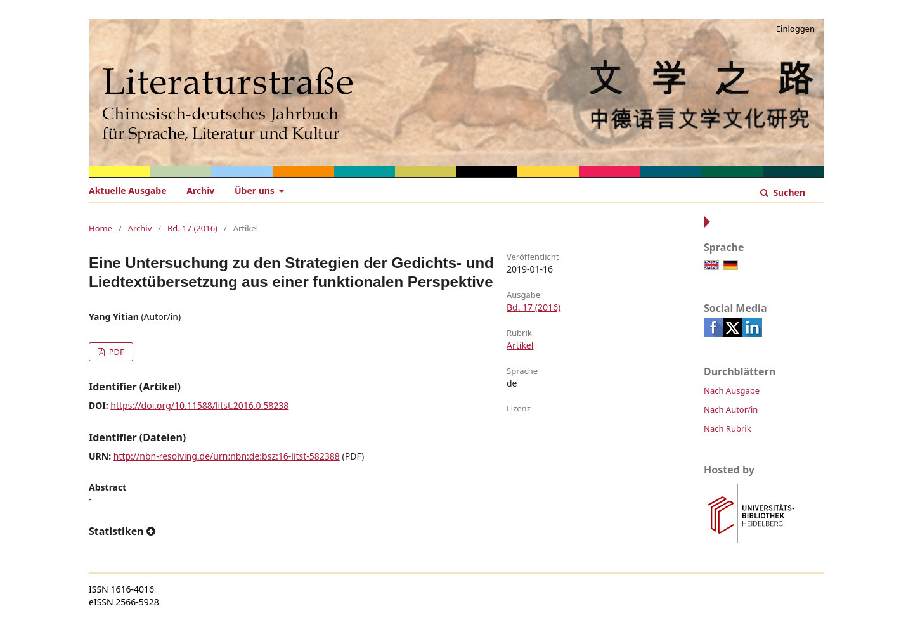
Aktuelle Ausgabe (128, 190)
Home (100, 228)
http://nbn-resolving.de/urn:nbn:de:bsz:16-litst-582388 (226, 456)
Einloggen (795, 28)
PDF (115, 351)
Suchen (788, 192)
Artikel (520, 345)
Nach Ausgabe (732, 390)
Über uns (256, 190)
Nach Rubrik (727, 428)
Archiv (200, 190)
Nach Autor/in (731, 409)
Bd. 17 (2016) (192, 228)
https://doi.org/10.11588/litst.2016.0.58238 (199, 405)
